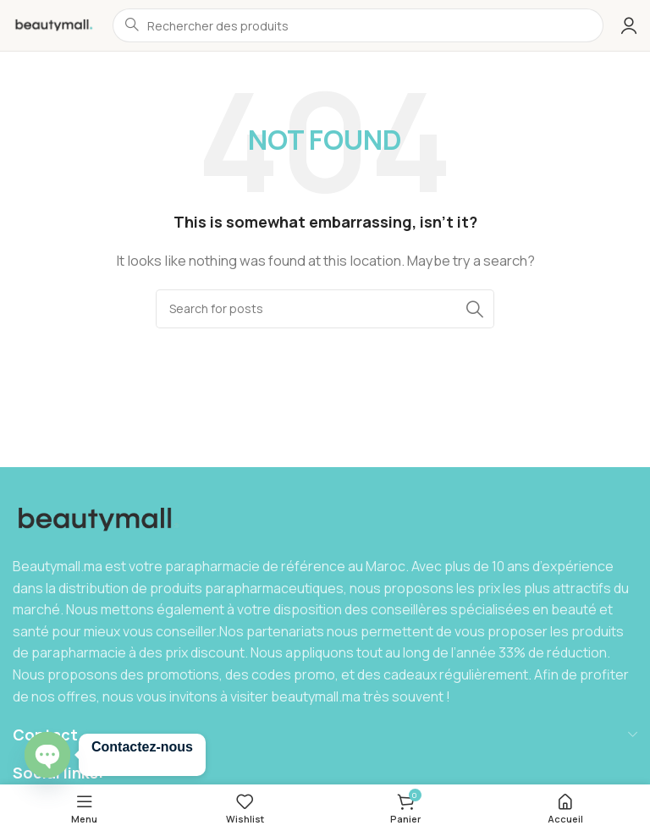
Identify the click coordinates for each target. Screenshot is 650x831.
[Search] (325, 308)
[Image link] (99, 519)
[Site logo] (54, 24)
